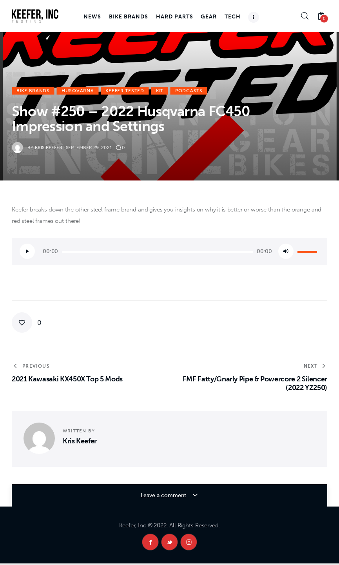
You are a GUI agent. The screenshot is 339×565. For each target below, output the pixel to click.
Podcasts (189, 90)
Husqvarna (78, 90)
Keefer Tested (124, 90)
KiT (159, 90)
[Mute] (286, 251)
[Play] (27, 251)
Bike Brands (33, 90)
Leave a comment (164, 495)
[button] (27, 322)
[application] (169, 251)
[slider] (157, 252)
